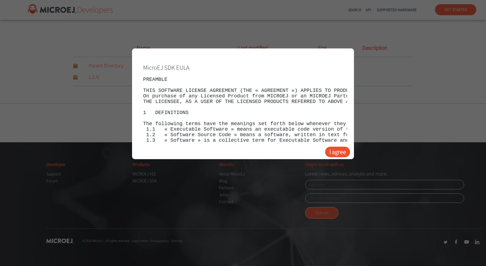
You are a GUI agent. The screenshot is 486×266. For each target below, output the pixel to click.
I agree (337, 152)
